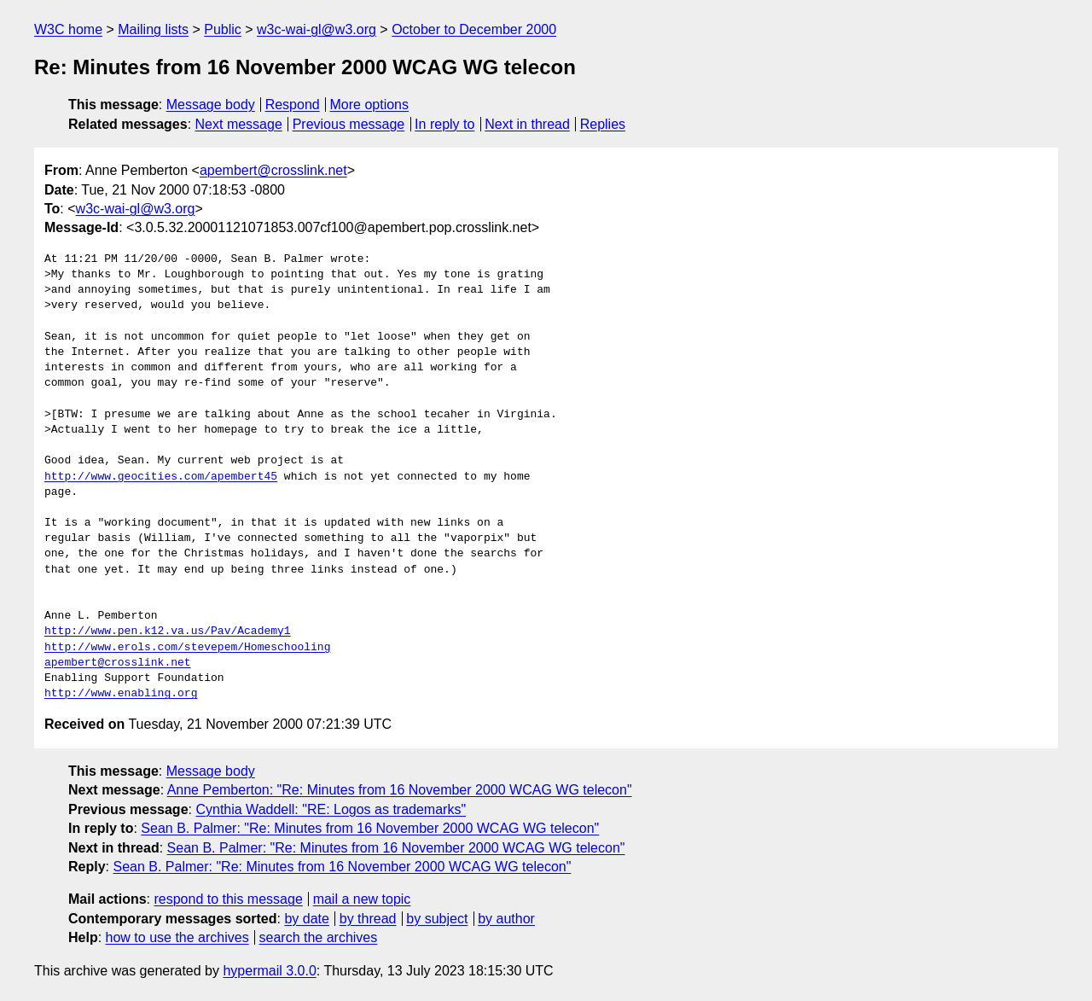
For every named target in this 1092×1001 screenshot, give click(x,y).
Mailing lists (153, 29)
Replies (602, 124)
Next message (238, 124)
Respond (292, 104)
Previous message (349, 124)
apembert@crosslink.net (273, 170)
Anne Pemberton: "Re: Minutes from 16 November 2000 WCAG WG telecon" (399, 790)
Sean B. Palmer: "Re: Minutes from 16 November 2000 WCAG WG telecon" (370, 828)
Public (222, 29)
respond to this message (228, 899)
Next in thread (527, 124)
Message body (210, 104)
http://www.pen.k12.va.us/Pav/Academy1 (167, 631)
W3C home (68, 29)
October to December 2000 (474, 29)
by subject (437, 918)
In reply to (444, 124)
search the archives (318, 937)
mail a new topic (362, 899)
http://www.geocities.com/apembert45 (160, 477)
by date (306, 918)
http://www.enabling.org (120, 693)
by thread (368, 918)
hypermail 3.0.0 (269, 970)
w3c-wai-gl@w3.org (316, 29)
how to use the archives (177, 937)
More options (370, 104)
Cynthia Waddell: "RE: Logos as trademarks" (330, 809)
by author (506, 918)
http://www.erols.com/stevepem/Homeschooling (187, 647)
